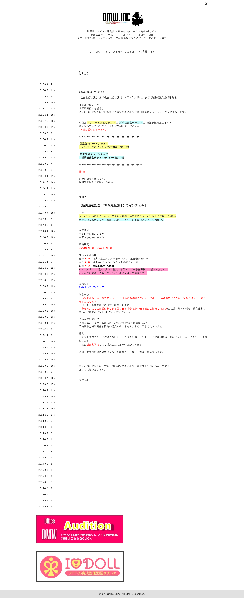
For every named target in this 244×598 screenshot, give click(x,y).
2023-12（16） (47, 255)
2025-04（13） (47, 157)
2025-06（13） (47, 145)
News (97, 51)
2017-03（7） (46, 494)
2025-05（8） (46, 151)
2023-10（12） (47, 267)
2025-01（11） (47, 176)
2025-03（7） (46, 163)
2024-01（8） (46, 249)
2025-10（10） (47, 121)
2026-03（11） (47, 90)
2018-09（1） (46, 445)
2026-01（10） (47, 102)
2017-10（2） (46, 451)
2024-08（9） (46, 206)
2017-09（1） (46, 457)
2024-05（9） (46, 225)
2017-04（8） (46, 488)
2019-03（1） (46, 439)
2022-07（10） (47, 359)
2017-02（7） (46, 500)
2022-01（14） (47, 396)
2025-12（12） (47, 108)
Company (118, 51)
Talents (106, 51)
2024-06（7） (46, 219)
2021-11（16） (47, 408)
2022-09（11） (47, 347)
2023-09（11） (47, 274)
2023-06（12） (47, 292)
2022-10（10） (47, 341)
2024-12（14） (47, 182)
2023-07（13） (47, 286)
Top (89, 51)
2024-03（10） (47, 237)
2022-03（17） (47, 384)
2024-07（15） (47, 212)
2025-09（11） (47, 127)
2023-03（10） (47, 310)
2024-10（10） (47, 194)
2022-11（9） (46, 335)
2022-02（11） (47, 390)
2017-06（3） (46, 476)
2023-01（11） (47, 323)
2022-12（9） (46, 329)
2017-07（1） (46, 470)
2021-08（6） (46, 427)
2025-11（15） (47, 114)
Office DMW (113, 594)
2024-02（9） (46, 243)
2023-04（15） (47, 304)
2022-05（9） (46, 372)
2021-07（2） (46, 433)
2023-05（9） (46, 298)
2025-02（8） (46, 170)
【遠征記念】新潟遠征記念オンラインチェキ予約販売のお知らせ (128, 97)
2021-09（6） (46, 421)
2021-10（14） (47, 414)
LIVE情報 (142, 51)
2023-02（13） (47, 316)
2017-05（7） (46, 482)
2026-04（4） (46, 84)
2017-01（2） (46, 506)
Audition (130, 51)
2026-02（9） (46, 96)
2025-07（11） (47, 139)
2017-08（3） (46, 463)
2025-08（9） (46, 133)
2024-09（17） (47, 200)
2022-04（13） (47, 378)
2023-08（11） (47, 280)
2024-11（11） (47, 188)
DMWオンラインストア (91, 287)
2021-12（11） (47, 402)
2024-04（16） (47, 231)
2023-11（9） (46, 261)
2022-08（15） (47, 353)
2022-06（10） (47, 365)
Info (152, 51)
